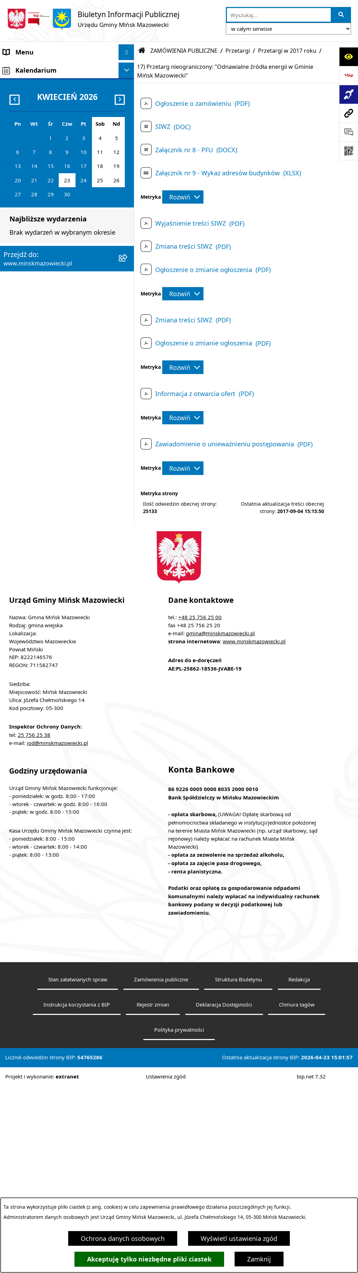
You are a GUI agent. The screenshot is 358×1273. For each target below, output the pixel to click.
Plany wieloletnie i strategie (44, 313)
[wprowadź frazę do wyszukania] (279, 15)
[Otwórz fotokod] (348, 150)
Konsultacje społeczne (36, 376)
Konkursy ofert (25, 391)
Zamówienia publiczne (161, 1166)
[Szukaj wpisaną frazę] (341, 15)
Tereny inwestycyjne (33, 454)
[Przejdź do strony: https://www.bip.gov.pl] (348, 75)
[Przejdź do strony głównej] (93, 19)
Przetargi (237, 50)
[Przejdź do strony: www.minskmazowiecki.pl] (348, 113)
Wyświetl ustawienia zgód (239, 1238)
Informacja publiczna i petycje (47, 297)
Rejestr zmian (153, 1191)
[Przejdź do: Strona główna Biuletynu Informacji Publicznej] (142, 50)
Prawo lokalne (24, 146)
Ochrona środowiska (33, 266)
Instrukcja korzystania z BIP (76, 1191)
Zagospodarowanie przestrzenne (51, 250)
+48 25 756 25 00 (200, 803)
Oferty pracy (21, 281)
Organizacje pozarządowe (41, 407)
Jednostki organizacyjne (38, 162)
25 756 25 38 (34, 921)
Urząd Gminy (22, 130)
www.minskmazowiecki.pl (254, 828)
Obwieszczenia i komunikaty (45, 344)
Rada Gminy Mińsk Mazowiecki (48, 99)
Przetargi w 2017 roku (287, 50)
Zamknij (259, 1259)
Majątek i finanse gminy (38, 203)
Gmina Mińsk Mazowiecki (40, 68)
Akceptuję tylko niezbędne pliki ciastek (149, 1259)
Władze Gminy (24, 83)
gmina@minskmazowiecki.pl (220, 820)
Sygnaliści (18, 470)
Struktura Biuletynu (238, 1166)
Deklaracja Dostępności (224, 1191)
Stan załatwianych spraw (77, 1166)
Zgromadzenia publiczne (39, 438)
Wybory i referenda (31, 360)
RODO (12, 492)
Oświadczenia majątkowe (40, 328)
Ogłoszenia (19, 234)
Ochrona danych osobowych (123, 1238)
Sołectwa (16, 115)
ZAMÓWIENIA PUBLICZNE (41, 218)
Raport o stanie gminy (36, 423)
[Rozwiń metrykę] (182, 197)
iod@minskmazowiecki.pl (57, 929)
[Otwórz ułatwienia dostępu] (348, 56)
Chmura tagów (297, 1191)
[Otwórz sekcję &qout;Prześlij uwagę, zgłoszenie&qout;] (348, 132)
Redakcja (299, 1166)
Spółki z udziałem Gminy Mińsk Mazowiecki (49, 182)
